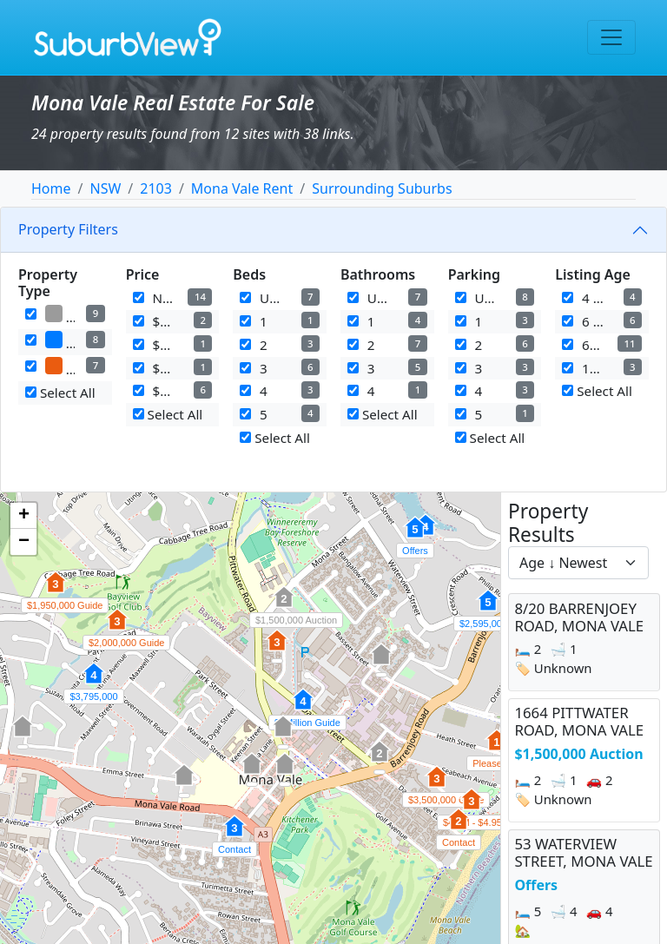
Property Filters (68, 229)
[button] (379, 760)
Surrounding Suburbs (382, 188)
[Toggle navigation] (611, 37)
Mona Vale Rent (242, 188)
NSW (105, 188)
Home (51, 188)
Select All (60, 392)
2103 (156, 188)
